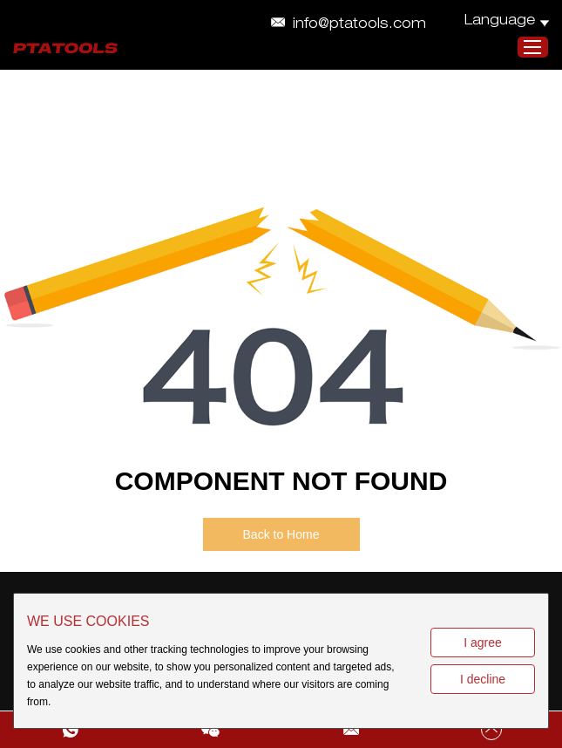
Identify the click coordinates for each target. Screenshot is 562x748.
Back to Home (281, 534)
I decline (482, 679)
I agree (483, 642)
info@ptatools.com (359, 25)
